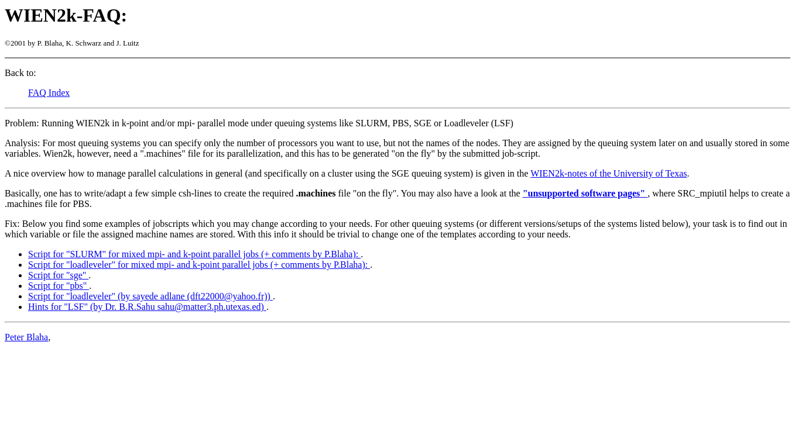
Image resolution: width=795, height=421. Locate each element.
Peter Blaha (26, 337)
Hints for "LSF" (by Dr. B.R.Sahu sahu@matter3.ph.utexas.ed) (147, 307)
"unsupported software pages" (585, 193)
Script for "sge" (58, 275)
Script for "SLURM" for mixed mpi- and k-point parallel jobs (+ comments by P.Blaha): (194, 254)
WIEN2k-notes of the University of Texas (608, 173)
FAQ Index (49, 93)
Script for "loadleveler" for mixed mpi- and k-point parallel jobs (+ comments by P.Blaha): (199, 265)
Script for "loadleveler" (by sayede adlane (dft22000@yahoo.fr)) (150, 296)
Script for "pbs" (58, 286)
